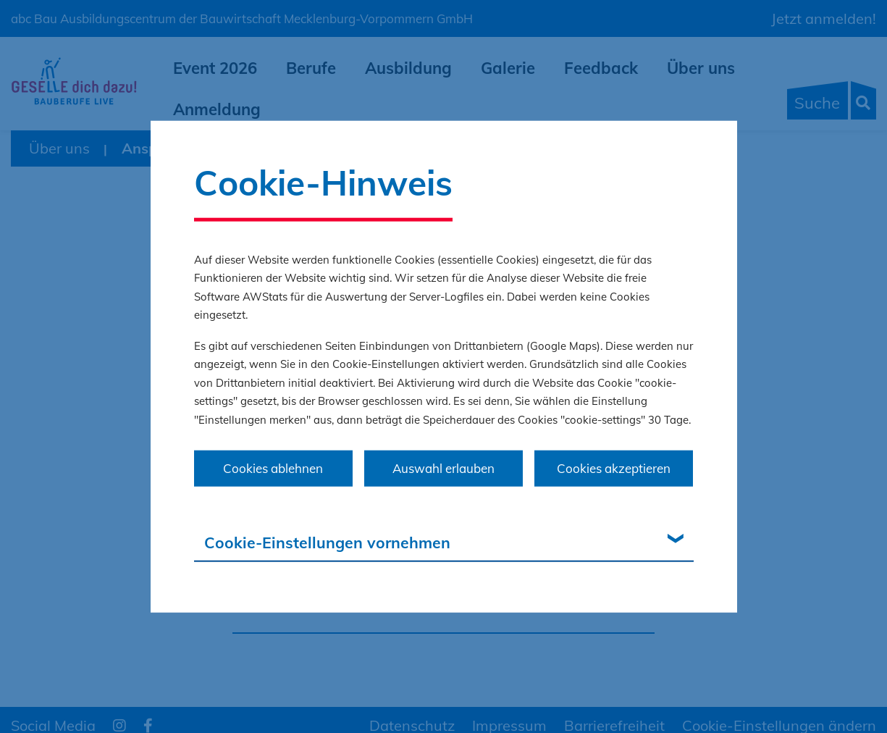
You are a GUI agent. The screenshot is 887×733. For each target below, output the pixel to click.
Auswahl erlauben (443, 468)
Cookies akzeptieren (613, 468)
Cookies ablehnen (273, 468)
